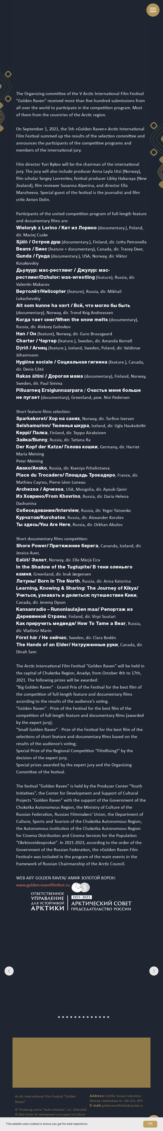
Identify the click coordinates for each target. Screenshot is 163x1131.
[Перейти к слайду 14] (108, 1017)
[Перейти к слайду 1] (55, 1017)
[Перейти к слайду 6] (75, 1017)
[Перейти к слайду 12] (100, 1017)
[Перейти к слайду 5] (71, 1017)
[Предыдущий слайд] (9, 971)
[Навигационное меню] (153, 10)
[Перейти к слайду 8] (83, 1017)
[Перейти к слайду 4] (67, 1017)
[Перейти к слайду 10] (92, 1017)
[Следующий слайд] (153, 971)
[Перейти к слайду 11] (96, 1017)
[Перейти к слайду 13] (104, 1017)
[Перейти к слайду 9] (88, 1017)
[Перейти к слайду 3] (63, 1017)
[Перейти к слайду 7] (79, 1017)
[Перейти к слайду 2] (59, 1017)
